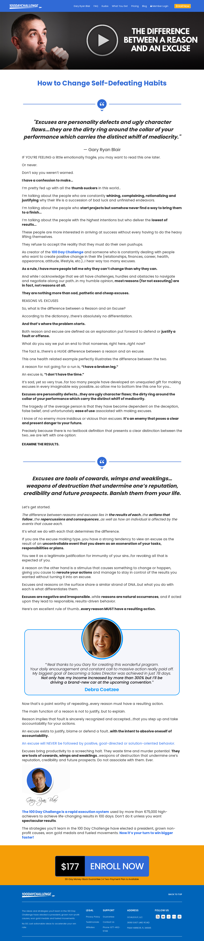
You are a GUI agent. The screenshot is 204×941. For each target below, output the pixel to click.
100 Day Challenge (67, 252)
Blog (144, 6)
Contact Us (108, 922)
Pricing (135, 6)
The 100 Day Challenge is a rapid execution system (65, 811)
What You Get (120, 6)
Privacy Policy (93, 916)
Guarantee (108, 916)
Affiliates (90, 927)
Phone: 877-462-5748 (111, 929)
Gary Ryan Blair (82, 6)
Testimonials (92, 922)
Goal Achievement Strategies (25, 8)
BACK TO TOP (175, 894)
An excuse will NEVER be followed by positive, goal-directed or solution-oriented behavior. (98, 743)
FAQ (96, 6)
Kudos (105, 6)
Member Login (159, 6)
